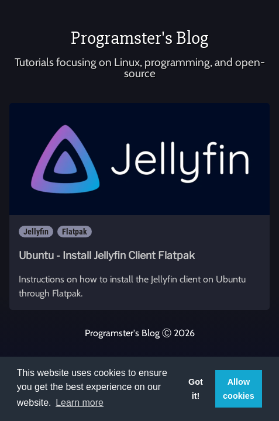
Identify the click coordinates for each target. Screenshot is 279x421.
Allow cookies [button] (238, 389)
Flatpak (74, 231)
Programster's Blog (139, 37)
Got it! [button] (195, 389)
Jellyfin (36, 231)
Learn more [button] (80, 403)
